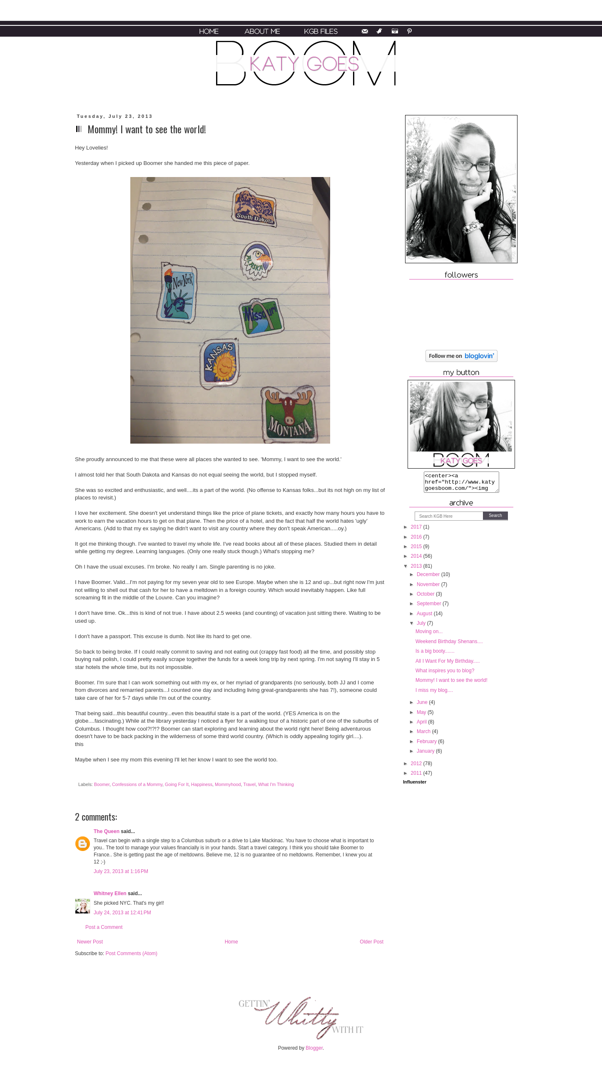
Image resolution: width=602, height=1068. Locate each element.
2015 (417, 550)
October (426, 598)
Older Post (371, 942)
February (427, 745)
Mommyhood (228, 784)
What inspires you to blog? (444, 674)
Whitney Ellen (110, 893)
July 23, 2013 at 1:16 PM (121, 871)
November (429, 588)
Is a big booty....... (435, 655)
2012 (417, 767)
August (425, 617)
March (424, 735)
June (423, 706)
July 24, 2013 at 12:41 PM (122, 913)
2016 (417, 541)
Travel (249, 784)
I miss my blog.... (434, 694)
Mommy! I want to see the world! (451, 684)
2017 (417, 531)
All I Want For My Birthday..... (447, 665)
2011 (417, 777)
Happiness (201, 784)
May (422, 716)
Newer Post (90, 942)
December (429, 578)
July (422, 627)
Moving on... (429, 635)
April (422, 726)
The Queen (106, 831)
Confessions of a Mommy (137, 784)
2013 (417, 570)
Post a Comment (103, 927)
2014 (417, 560)
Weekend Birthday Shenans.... (449, 645)
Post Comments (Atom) (131, 953)
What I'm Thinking (276, 784)
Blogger (314, 1048)
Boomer (101, 784)
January (426, 755)
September (430, 607)
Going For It (177, 784)
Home (231, 942)
